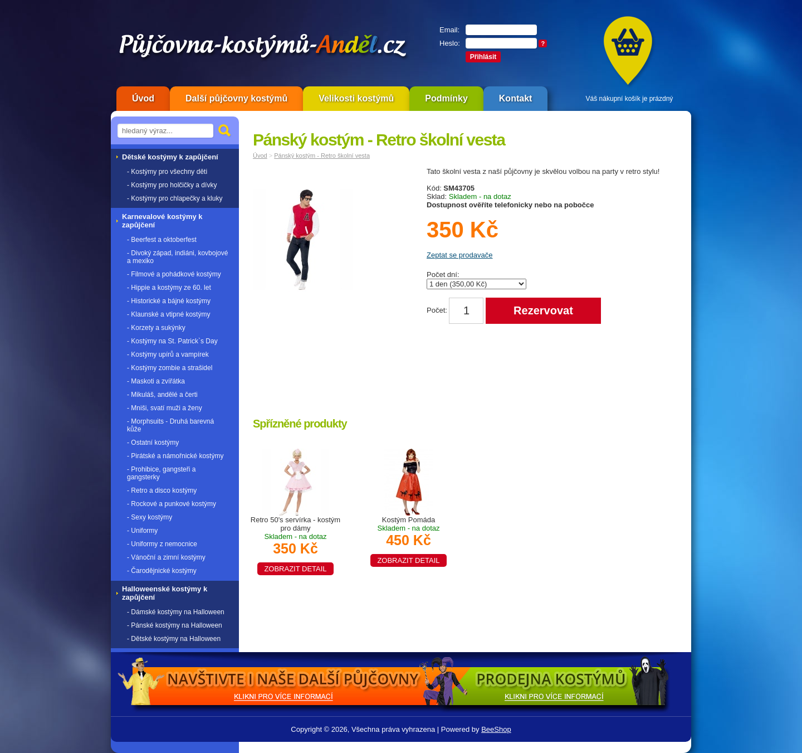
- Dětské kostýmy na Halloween (174, 639)
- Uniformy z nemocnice (162, 544)
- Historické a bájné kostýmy (169, 301)
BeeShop (496, 729)
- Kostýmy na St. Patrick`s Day (172, 341)
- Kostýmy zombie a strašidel (169, 368)
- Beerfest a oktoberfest (162, 240)
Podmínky (446, 98)
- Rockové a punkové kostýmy (171, 504)
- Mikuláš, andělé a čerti (162, 395)
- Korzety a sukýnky (156, 328)
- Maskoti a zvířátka (156, 381)
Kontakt (515, 98)
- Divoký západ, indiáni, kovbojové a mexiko (177, 257)
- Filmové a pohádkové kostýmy (174, 274)
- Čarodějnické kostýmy (162, 571)
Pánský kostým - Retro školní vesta (322, 155)
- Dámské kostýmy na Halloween (175, 612)
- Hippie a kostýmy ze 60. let (169, 288)
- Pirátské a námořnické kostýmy (175, 456)
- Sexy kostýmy (149, 517)
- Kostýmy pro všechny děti (167, 172)
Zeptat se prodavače (460, 255)
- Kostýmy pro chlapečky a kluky (174, 198)
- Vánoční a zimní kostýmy (166, 557)
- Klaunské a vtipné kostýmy (168, 314)
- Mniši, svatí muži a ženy (164, 408)
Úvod (143, 98)
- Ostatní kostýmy (153, 442)
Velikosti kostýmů (356, 98)
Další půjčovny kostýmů (236, 98)
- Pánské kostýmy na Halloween (174, 625)
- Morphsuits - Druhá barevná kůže (170, 425)
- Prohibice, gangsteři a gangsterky (161, 473)
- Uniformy (142, 531)
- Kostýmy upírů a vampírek (168, 354)
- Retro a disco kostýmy (162, 490)
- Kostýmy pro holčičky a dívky (172, 185)
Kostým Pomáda (408, 540)
